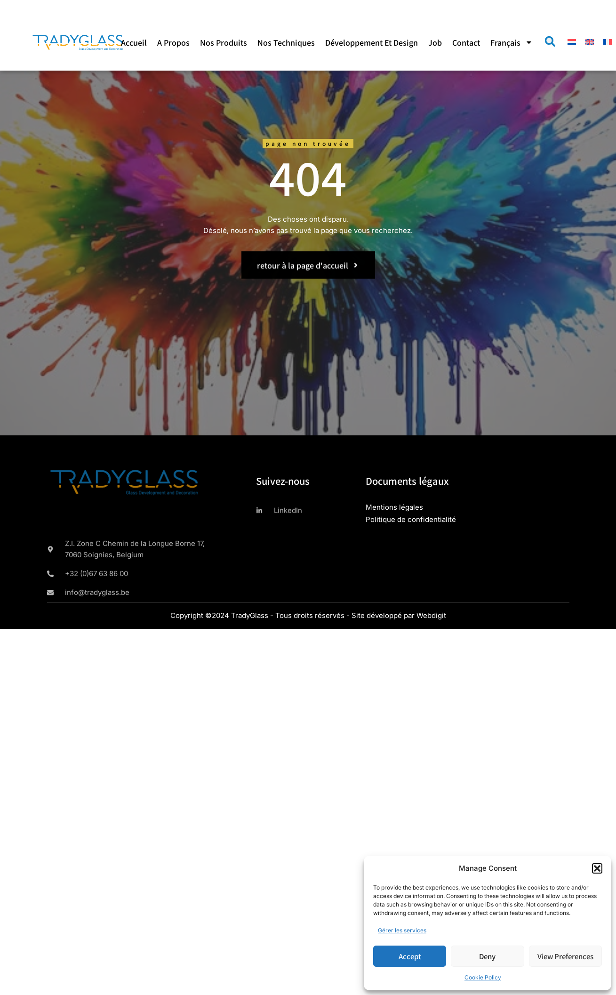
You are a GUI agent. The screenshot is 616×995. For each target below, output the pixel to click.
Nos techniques (286, 42)
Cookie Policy (482, 977)
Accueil (134, 42)
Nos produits (223, 42)
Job (435, 42)
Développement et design (371, 42)
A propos (173, 42)
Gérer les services (402, 930)
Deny (487, 956)
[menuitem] (511, 42)
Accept (410, 956)
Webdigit (431, 615)
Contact (466, 42)
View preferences (565, 956)
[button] (597, 868)
